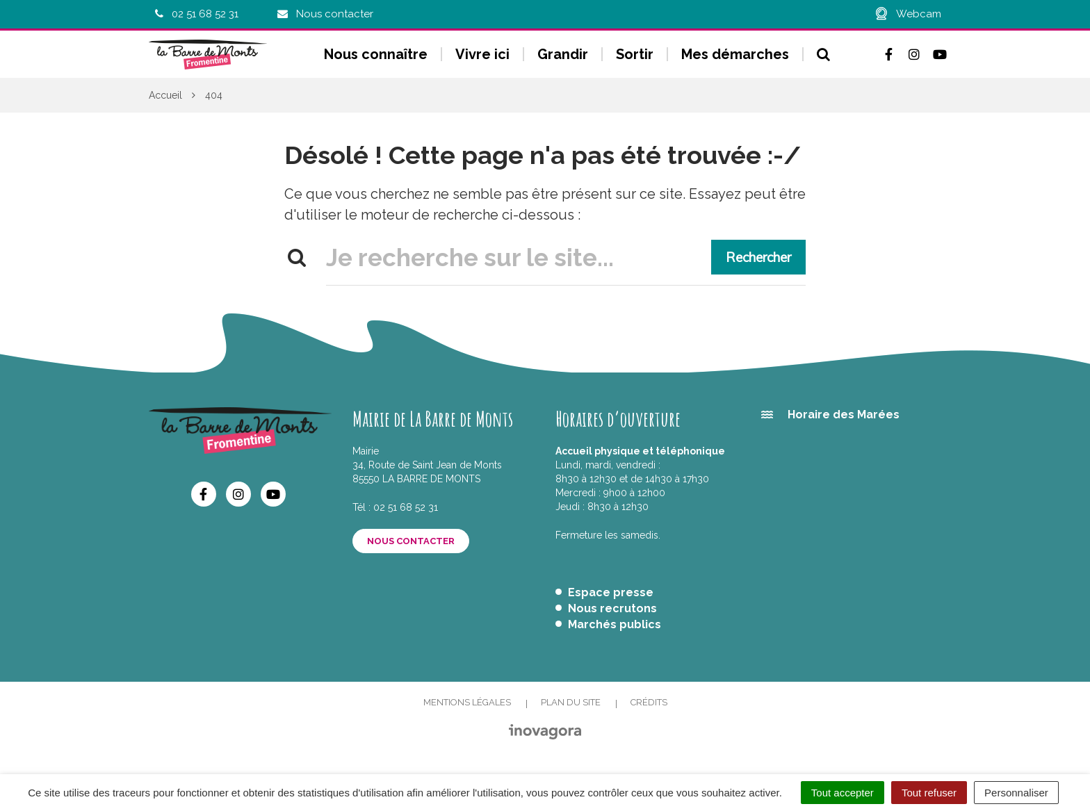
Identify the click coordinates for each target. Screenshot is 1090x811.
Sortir (634, 54)
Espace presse (610, 592)
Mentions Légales (467, 702)
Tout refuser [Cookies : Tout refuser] (929, 792)
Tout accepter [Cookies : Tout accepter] (842, 792)
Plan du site (571, 702)
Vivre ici (482, 54)
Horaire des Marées (844, 414)
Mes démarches (735, 54)
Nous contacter (411, 541)
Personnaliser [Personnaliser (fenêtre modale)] (1016, 792)
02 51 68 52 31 (405, 507)
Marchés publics (614, 624)
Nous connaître (376, 54)
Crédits (649, 702)
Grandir (562, 54)
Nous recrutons (612, 608)
